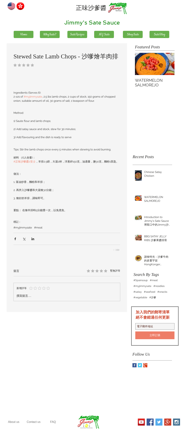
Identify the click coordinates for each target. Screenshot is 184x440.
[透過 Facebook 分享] (15, 239)
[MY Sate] (104, 34)
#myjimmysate (22, 227)
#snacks (162, 291)
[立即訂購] (154, 335)
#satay (138, 291)
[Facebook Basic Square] (134, 365)
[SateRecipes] (77, 34)
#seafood (149, 291)
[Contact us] (33, 422)
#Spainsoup (141, 280)
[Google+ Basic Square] (145, 365)
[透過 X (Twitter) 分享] (24, 239)
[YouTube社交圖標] (141, 422)
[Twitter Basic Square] (140, 365)
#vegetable (140, 297)
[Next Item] (168, 64)
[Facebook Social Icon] (150, 422)
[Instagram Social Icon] (176, 422)
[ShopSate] (133, 34)
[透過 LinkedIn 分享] (32, 239)
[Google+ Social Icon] (167, 422)
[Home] (23, 34)
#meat (38, 227)
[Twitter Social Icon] (158, 422)
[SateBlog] (159, 34)
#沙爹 (152, 297)
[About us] (13, 422)
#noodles (159, 286)
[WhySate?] (50, 34)
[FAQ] (53, 422)
